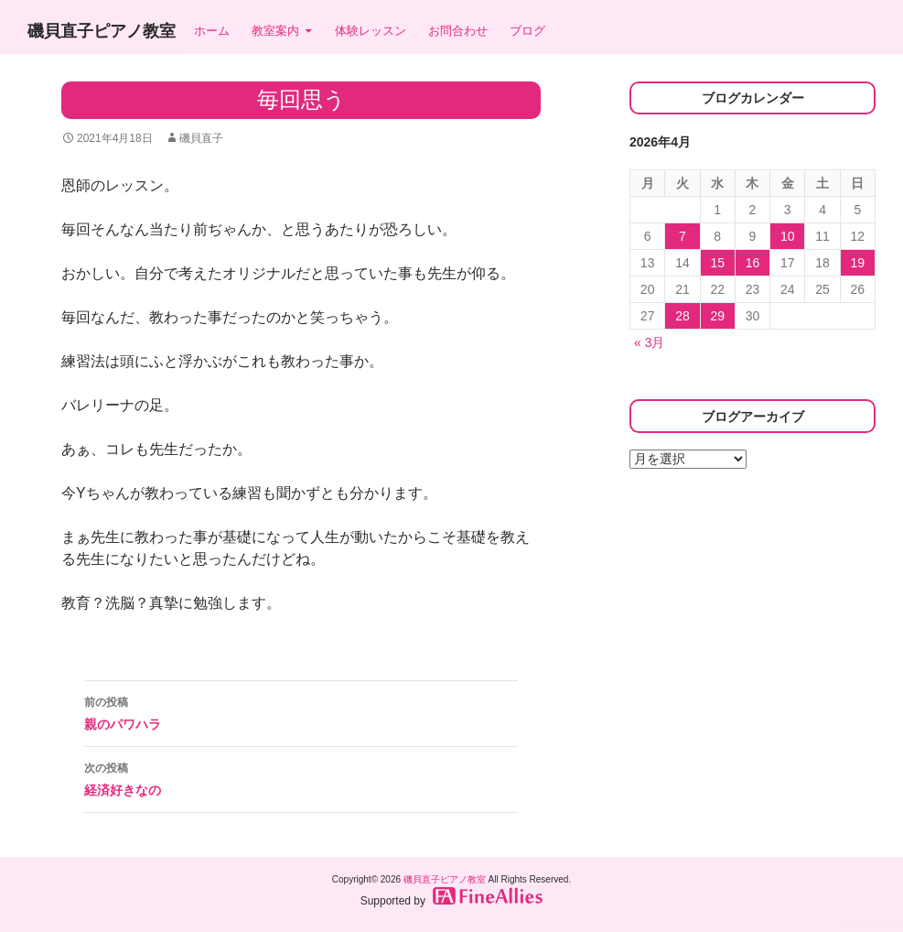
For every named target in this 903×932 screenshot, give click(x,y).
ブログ (527, 31)
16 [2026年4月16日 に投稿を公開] (753, 262)
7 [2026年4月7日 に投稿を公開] (682, 236)
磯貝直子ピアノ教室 (101, 31)
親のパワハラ (301, 711)
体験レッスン (370, 31)
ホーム (212, 31)
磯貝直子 (201, 138)
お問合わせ (458, 31)
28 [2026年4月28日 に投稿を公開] (682, 316)
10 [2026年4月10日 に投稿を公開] (787, 236)
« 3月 (649, 342)
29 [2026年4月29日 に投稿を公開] (717, 316)
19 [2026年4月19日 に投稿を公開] (858, 262)
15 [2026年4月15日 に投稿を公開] (717, 262)
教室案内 (275, 31)
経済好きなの (301, 777)
